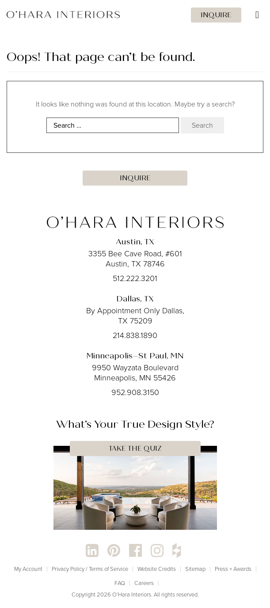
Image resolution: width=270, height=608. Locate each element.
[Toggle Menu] (135, 15)
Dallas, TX (135, 299)
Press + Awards (233, 569)
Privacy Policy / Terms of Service (90, 569)
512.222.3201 (135, 278)
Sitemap (195, 569)
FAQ (119, 583)
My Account (28, 569)
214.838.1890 (135, 335)
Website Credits (156, 569)
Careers (144, 583)
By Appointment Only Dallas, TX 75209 (135, 316)
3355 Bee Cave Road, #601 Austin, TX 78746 (135, 259)
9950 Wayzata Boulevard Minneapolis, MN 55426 (135, 373)
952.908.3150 (135, 392)
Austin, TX (135, 242)
